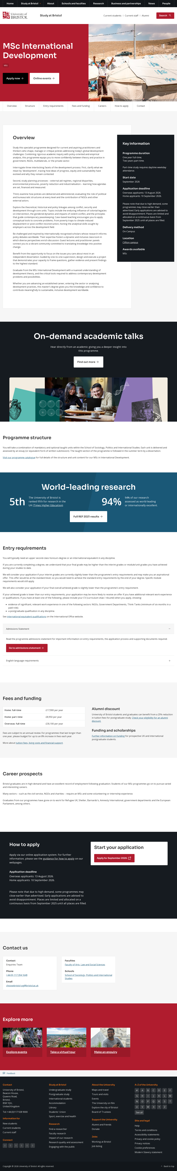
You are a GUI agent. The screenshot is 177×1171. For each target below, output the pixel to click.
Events (95, 1098)
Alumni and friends (101, 1124)
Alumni (145, 15)
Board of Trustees (101, 1111)
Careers (102, 105)
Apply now (13, 78)
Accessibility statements (147, 1134)
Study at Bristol (29, 3)
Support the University (104, 1119)
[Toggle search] (165, 15)
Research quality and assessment (66, 1142)
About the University (103, 1084)
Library (52, 1107)
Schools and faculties (74, 3)
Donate (96, 1129)
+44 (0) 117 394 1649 (16, 975)
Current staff (131, 15)
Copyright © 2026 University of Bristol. (20, 1166)
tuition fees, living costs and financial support (39, 742)
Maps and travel (100, 1089)
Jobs (94, 1136)
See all (139, 1112)
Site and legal (142, 1120)
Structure (30, 105)
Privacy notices (142, 1143)
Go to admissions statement (25, 648)
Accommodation (57, 1103)
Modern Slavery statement (148, 1152)
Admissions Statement (17, 628)
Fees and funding (81, 105)
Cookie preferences (145, 1147)
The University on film (103, 1103)
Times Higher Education (48, 505)
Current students (112, 15)
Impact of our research (61, 1137)
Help (137, 1125)
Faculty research (57, 1133)
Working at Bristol (101, 1141)
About (50, 3)
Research (98, 3)
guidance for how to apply (58, 858)
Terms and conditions (146, 1130)
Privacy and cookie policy (147, 1138)
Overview (12, 105)
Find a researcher (58, 1129)
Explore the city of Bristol (105, 1107)
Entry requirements (53, 105)
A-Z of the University (146, 1084)
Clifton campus (130, 242)
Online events (42, 78)
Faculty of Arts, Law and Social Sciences (85, 964)
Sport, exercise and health (62, 1116)
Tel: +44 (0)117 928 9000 (15, 1111)
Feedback (11, 1073)
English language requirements (22, 660)
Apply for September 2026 (112, 858)
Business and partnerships (126, 3)
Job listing (97, 1146)
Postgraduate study (59, 1094)
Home (10, 3)
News (151, 3)
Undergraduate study (60, 1089)
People (166, 3)
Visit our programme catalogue (19, 457)
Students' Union (57, 1111)
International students (60, 1098)
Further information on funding (108, 736)
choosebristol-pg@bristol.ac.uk (22, 985)
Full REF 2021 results (86, 516)
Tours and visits (100, 1094)
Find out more (86, 362)
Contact (141, 105)
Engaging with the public (62, 1146)
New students (10, 1123)
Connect (8, 1140)
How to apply (121, 105)
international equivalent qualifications (26, 616)
